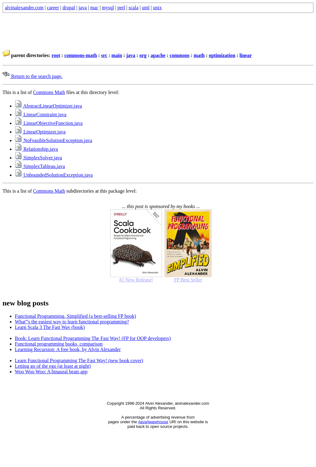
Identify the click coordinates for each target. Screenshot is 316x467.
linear (245, 55)
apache (158, 55)
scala (134, 7)
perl (121, 7)
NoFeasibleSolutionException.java (53, 140)
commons (179, 55)
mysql (108, 7)
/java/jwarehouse (153, 422)
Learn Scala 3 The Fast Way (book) (50, 327)
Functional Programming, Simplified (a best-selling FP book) (75, 316)
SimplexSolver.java (38, 157)
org (143, 55)
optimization (222, 55)
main (116, 55)
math (199, 55)
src (104, 55)
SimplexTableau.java (40, 166)
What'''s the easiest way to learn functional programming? (72, 321)
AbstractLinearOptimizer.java (48, 106)
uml (146, 7)
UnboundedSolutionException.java (54, 175)
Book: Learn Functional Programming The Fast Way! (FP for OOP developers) (93, 338)
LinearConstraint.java (40, 114)
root (56, 55)
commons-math (80, 55)
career (53, 7)
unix (157, 7)
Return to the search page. (32, 76)
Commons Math (49, 92)
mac (94, 7)
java (82, 7)
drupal (68, 7)
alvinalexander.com (24, 7)
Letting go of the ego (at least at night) (53, 366)
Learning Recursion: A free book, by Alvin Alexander (68, 349)
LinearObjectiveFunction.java (48, 123)
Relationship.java (36, 149)
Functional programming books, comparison (58, 343)
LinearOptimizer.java (40, 131)
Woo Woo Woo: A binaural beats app (51, 371)
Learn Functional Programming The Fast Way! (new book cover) (79, 360)
